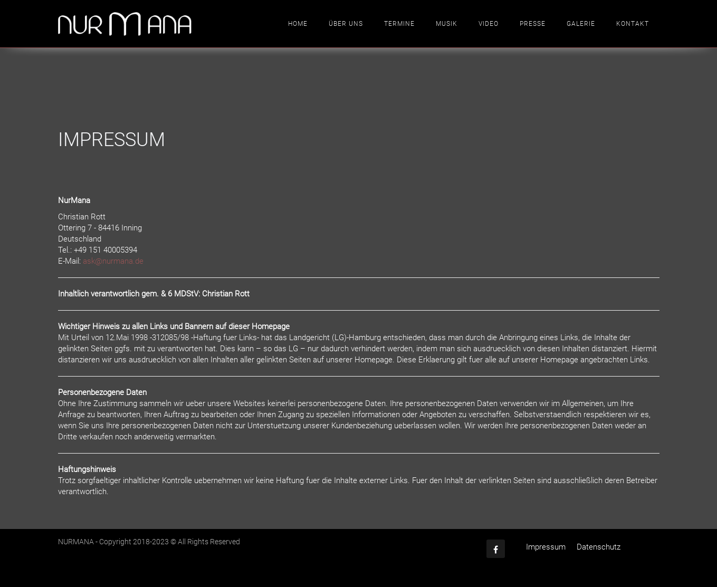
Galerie (581, 23)
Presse (533, 23)
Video (489, 23)
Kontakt (632, 23)
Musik (446, 23)
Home (298, 23)
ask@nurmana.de (113, 261)
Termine (399, 23)
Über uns (346, 23)
